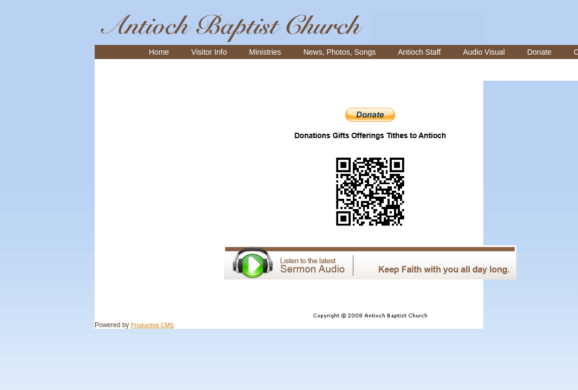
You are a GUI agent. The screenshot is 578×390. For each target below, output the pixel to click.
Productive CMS (152, 325)
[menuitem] (159, 52)
